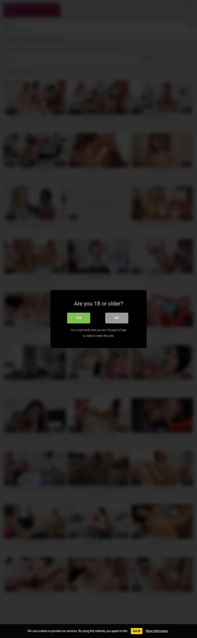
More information (157, 631)
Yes (79, 318)
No (117, 318)
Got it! (136, 631)
